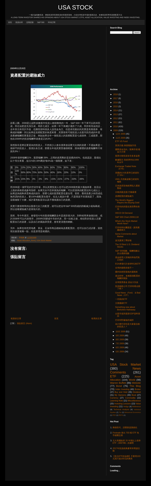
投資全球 (19, 22)
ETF (113, 376)
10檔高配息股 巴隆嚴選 (125, 192)
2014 (115, 110)
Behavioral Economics (133, 412)
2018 (115, 94)
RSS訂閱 (51, 22)
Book (134, 395)
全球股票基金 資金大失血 (126, 282)
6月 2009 (120, 347)
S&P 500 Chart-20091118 (127, 217)
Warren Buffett (118, 383)
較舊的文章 (96, 318)
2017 (115, 98)
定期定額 (30, 22)
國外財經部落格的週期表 (126, 272)
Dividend (137, 392)
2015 (115, 106)
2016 (115, 102)
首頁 (10, 22)
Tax (120, 412)
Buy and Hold (121, 392)
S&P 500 (40, 22)
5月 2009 (120, 351)
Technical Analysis (121, 409)
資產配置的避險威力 (124, 196)
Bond (33, 240)
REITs (121, 415)
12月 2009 (121, 134)
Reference (136, 406)
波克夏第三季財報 (123, 240)
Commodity (130, 398)
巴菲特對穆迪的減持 (124, 320)
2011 (115, 122)
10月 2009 (121, 331)
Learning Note (116, 401)
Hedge (126, 406)
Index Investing (122, 389)
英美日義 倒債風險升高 (125, 145)
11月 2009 (121, 138)
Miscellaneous (134, 401)
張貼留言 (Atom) (24, 323)
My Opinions (120, 395)
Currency (114, 398)
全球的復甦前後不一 (124, 268)
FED (114, 415)
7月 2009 (120, 343)
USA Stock (75, 7)
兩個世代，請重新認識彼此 (125, 427)
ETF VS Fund (121, 141)
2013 (115, 114)
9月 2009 (120, 335)
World (132, 379)
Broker (138, 389)
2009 (115, 130)
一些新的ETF (121, 299)
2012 (115, 118)
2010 (115, 126)
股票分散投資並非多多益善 (127, 156)
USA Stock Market (43, 240)
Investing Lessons (122, 404)
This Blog (135, 386)
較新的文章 (16, 318)
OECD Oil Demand (123, 213)
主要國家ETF (121, 303)
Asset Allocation (23, 240)
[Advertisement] (40, 45)
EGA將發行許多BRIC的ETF (128, 264)
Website (136, 383)
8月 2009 (120, 339)
